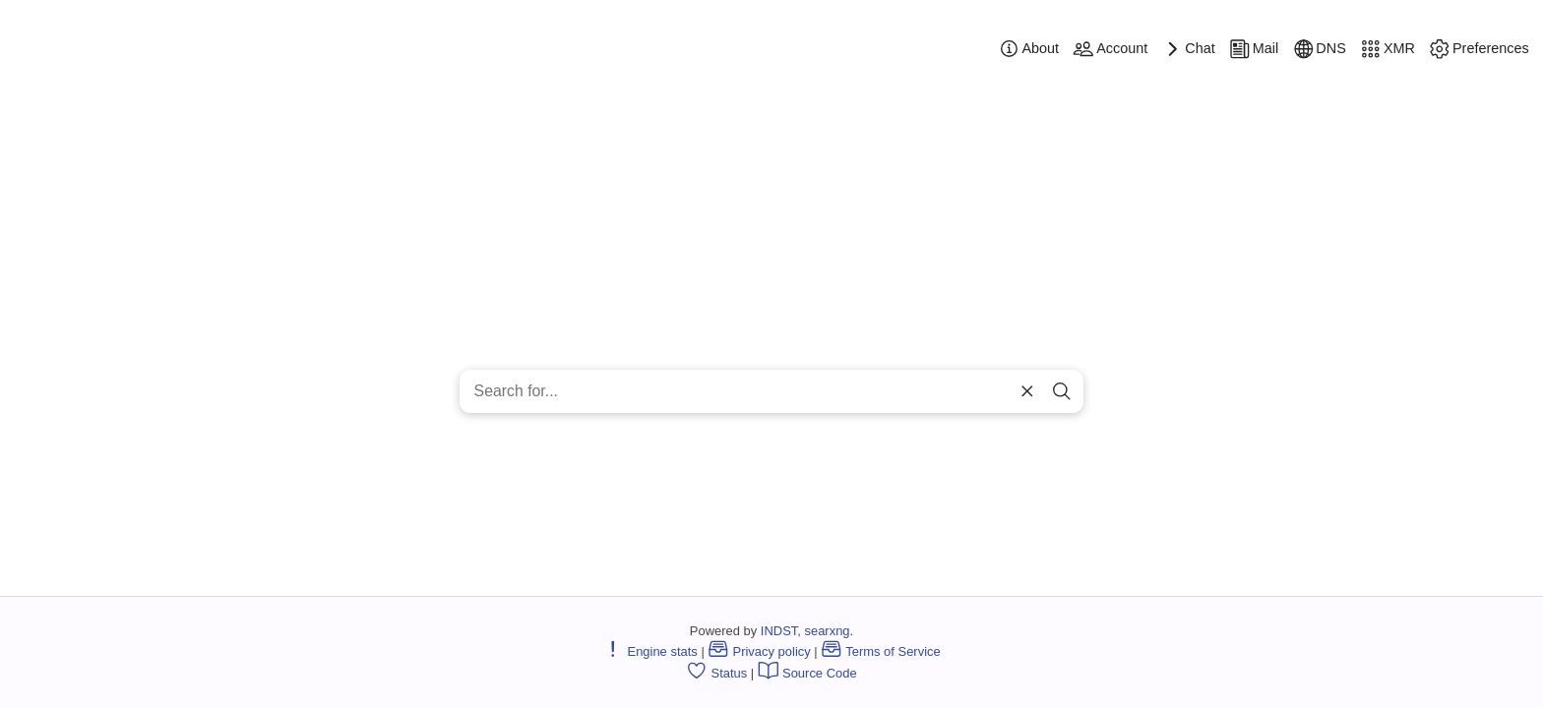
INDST (779, 630)
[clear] (1026, 392)
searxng (826, 630)
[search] (1061, 392)
